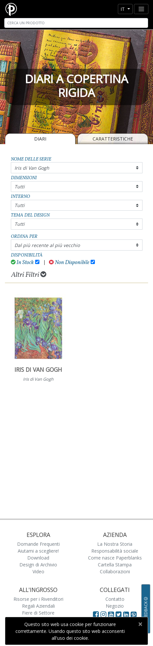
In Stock (22, 262)
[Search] (76, 23)
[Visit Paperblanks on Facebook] (96, 614)
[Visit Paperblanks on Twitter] (119, 614)
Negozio (115, 606)
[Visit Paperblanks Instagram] (103, 614)
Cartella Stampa (115, 564)
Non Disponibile (69, 262)
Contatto (114, 599)
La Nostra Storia (114, 544)
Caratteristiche (113, 139)
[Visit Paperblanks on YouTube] (112, 614)
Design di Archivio (38, 564)
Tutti (19, 186)
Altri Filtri (28, 274)
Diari (40, 139)
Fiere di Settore (38, 613)
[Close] (140, 624)
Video (38, 571)
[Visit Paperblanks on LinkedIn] (127, 614)
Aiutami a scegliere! (38, 551)
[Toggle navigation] (141, 9)
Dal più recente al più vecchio (47, 245)
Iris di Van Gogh (31, 168)
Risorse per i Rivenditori (38, 599)
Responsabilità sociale (114, 551)
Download (38, 558)
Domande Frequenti (38, 544)
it (123, 9)
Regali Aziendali (38, 606)
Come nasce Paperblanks (115, 558)
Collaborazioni (115, 571)
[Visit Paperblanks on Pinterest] (134, 614)
